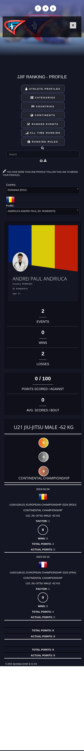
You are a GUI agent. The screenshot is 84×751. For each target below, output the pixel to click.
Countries (43, 106)
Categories (43, 97)
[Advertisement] (42, 708)
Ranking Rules (43, 141)
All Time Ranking (43, 133)
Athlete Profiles (42, 89)
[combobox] (43, 190)
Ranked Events (43, 124)
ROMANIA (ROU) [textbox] (17, 190)
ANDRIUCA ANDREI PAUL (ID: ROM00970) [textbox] (31, 211)
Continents (42, 115)
